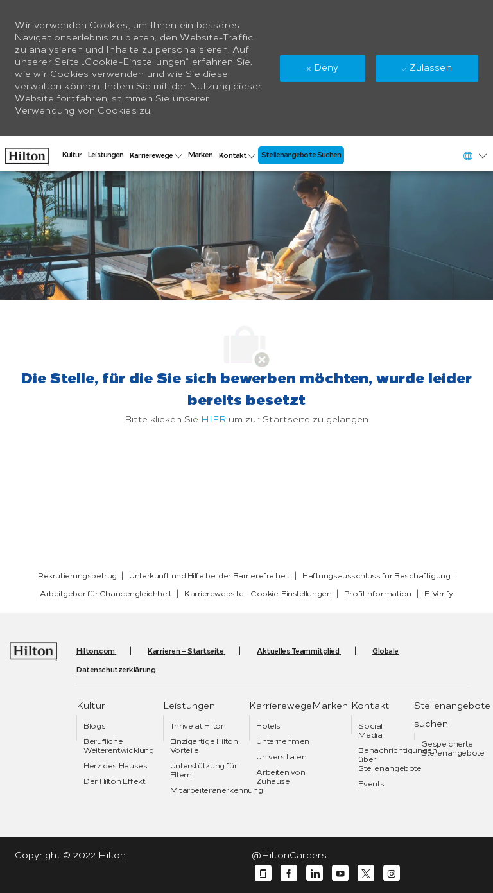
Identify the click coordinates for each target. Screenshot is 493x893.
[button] (474, 155)
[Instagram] (391, 873)
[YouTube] (340, 873)
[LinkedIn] (314, 873)
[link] (27, 153)
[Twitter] (365, 873)
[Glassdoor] (263, 873)
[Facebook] (288, 873)
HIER (213, 419)
